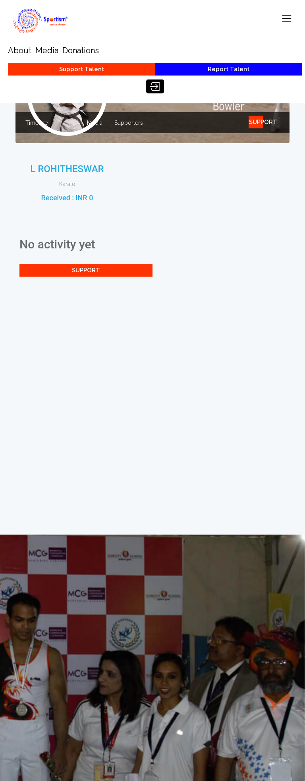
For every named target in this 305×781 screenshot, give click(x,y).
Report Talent (228, 69)
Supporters (128, 123)
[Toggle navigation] (287, 18)
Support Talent (81, 69)
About (19, 50)
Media (46, 50)
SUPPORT (256, 122)
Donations (80, 50)
